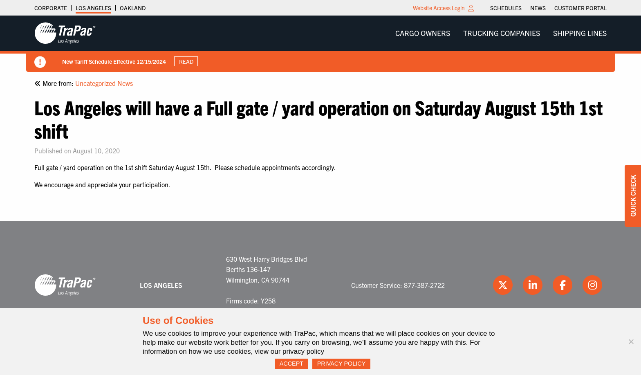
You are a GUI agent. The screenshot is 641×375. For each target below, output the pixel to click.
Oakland (133, 7)
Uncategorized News (104, 83)
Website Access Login (439, 7)
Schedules (506, 7)
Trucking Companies (501, 33)
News (538, 7)
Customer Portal (580, 7)
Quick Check (633, 196)
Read (186, 61)
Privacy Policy (341, 363)
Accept (291, 363)
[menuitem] (506, 7)
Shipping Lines (580, 33)
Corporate (50, 7)
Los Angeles (93, 7)
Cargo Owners (422, 33)
